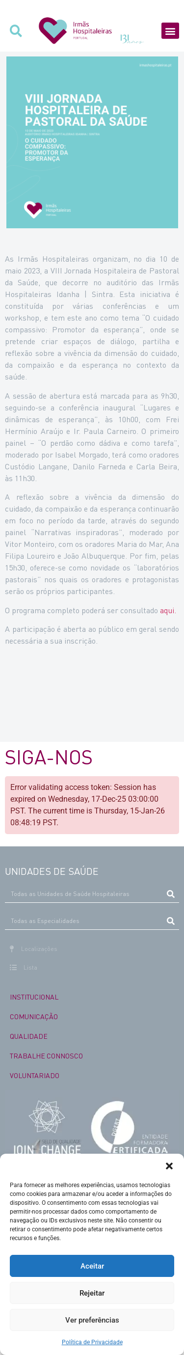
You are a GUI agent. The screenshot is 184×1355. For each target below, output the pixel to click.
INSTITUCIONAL (34, 996)
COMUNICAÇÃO (34, 1016)
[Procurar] (170, 894)
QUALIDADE (29, 1035)
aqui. (168, 610)
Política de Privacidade (92, 1342)
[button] (169, 1166)
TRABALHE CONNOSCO (46, 1055)
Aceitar (92, 1266)
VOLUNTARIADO (34, 1075)
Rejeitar (92, 1293)
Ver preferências (92, 1320)
